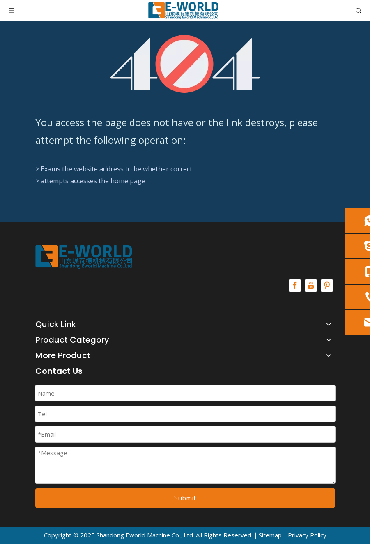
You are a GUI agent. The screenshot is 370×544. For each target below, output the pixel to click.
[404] (185, 64)
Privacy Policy (307, 535)
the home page (122, 180)
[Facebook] (295, 285)
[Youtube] (311, 285)
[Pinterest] (327, 285)
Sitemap (270, 535)
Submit (185, 498)
